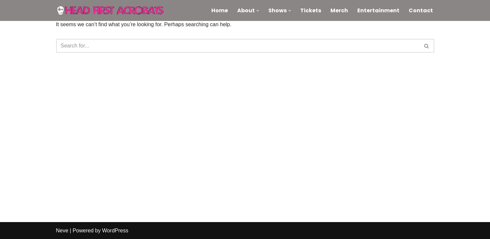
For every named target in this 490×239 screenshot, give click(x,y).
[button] (257, 10)
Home (219, 10)
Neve (62, 230)
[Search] (237, 46)
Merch (339, 10)
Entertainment (378, 10)
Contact (421, 10)
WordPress (115, 230)
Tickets (310, 10)
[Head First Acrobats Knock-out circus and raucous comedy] (114, 10)
